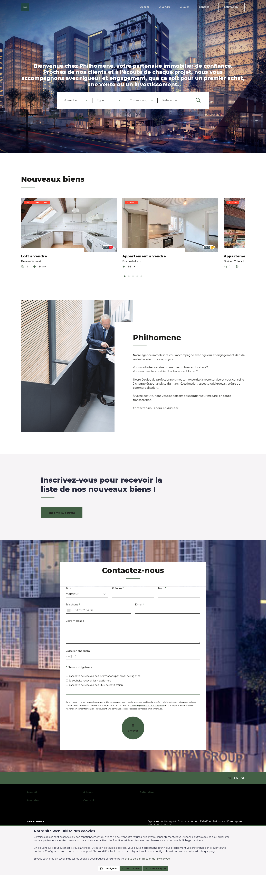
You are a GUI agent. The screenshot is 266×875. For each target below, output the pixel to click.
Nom (162, 589)
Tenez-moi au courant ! (61, 512)
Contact (207, 7)
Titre (68, 589)
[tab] (125, 276)
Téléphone (73, 606)
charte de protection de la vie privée (147, 707)
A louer (189, 7)
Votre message (75, 622)
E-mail (139, 606)
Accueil (152, 7)
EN (236, 778)
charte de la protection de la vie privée (147, 858)
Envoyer (133, 730)
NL (243, 778)
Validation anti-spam (78, 652)
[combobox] (76, 100)
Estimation (232, 7)
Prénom (118, 589)
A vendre (170, 7)
